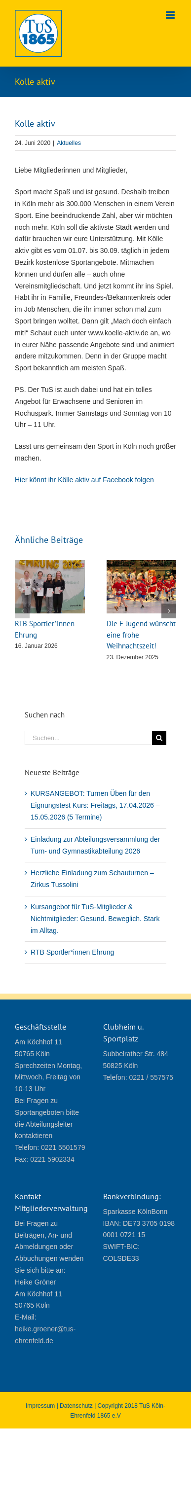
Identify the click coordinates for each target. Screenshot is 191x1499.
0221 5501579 (63, 1147)
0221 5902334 (52, 1159)
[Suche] (159, 738)
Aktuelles (69, 143)
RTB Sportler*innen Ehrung (72, 952)
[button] (22, 611)
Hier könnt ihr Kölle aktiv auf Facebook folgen (84, 480)
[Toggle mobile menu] (171, 15)
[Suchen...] (88, 738)
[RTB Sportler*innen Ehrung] (50, 564)
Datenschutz (76, 1405)
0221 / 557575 (151, 1077)
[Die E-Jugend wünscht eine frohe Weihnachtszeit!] (142, 564)
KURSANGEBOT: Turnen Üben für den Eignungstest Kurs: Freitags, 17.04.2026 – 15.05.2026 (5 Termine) (95, 805)
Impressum (40, 1405)
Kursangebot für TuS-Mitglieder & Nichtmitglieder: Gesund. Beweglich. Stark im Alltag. (95, 918)
